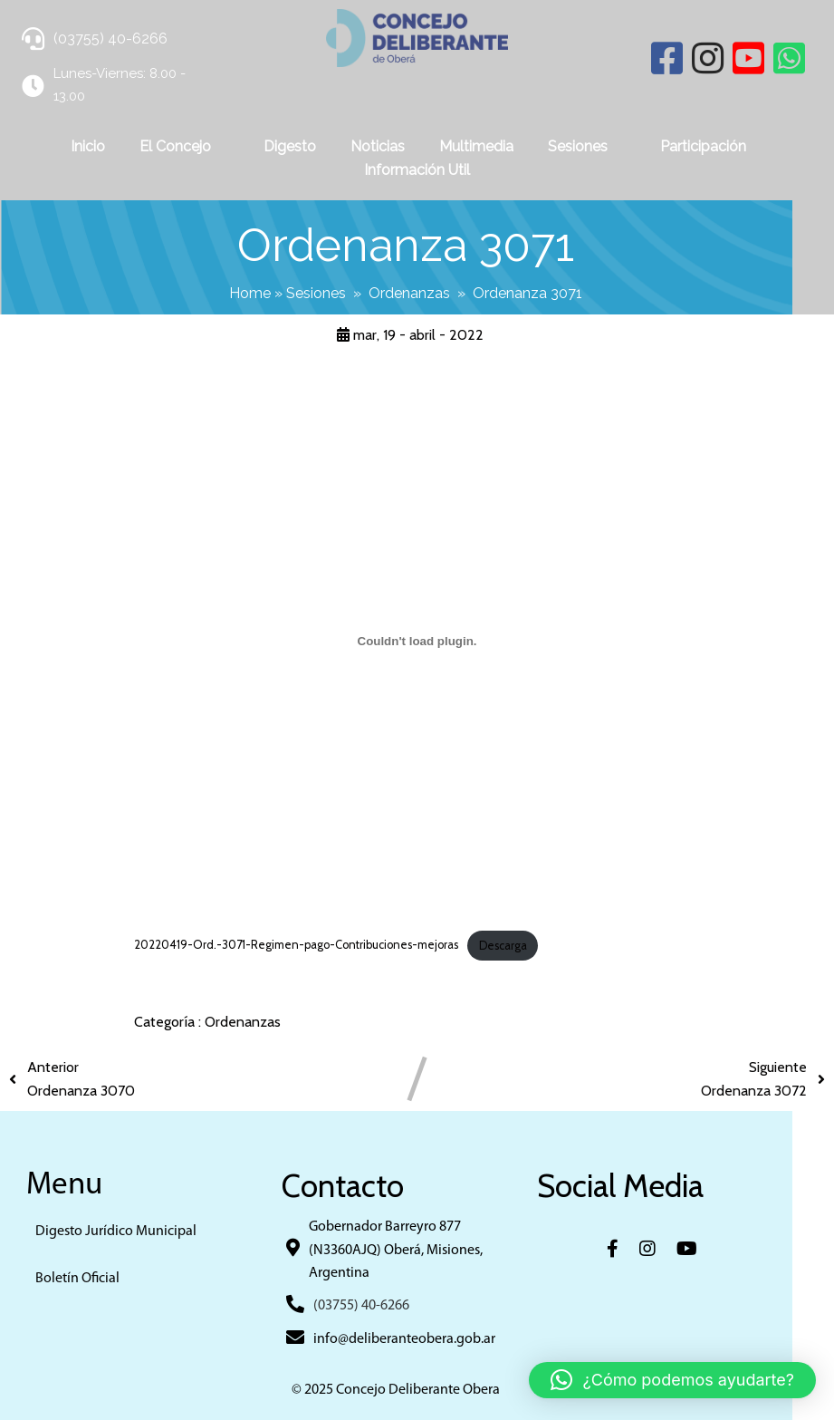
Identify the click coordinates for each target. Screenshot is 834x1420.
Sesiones (337, 292)
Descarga (503, 944)
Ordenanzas (430, 292)
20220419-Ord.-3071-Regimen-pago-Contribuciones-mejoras (296, 944)
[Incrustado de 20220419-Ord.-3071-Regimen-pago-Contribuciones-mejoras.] (417, 640)
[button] (672, 1380)
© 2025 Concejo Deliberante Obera (417, 1389)
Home (271, 292)
